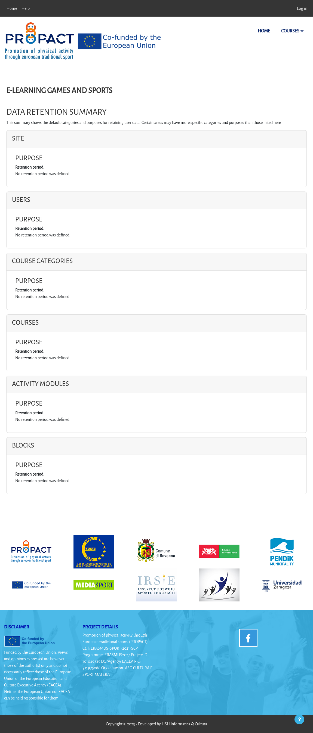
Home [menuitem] (12, 8)
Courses (290, 31)
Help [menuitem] (26, 8)
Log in (302, 8)
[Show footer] (299, 719)
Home (264, 31)
